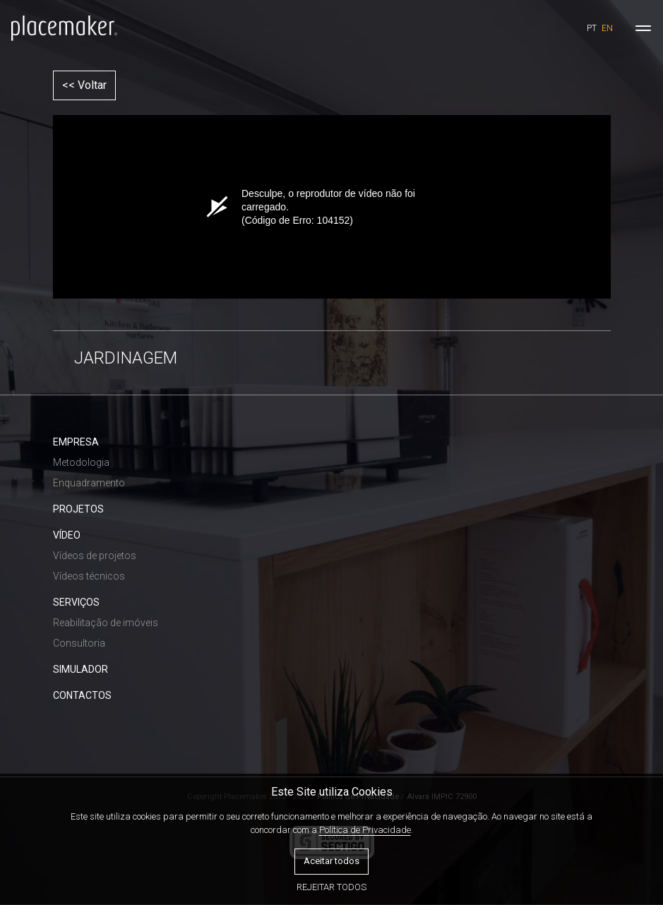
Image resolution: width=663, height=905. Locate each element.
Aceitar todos (331, 861)
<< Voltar (84, 85)
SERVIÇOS (76, 602)
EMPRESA (76, 442)
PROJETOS (78, 509)
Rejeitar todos (331, 887)
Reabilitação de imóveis (105, 622)
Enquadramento (89, 483)
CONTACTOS (82, 695)
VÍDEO (66, 535)
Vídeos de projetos (94, 555)
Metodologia (81, 462)
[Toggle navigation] (643, 28)
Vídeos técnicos (89, 576)
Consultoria (79, 643)
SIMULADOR (80, 669)
